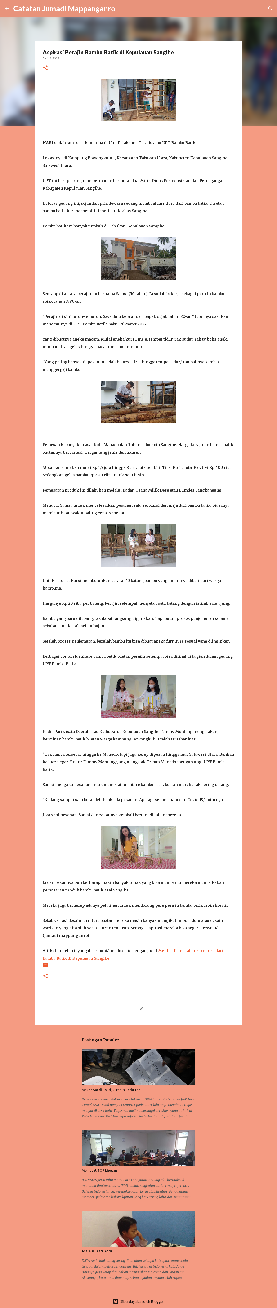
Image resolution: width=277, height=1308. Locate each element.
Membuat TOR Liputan (99, 1170)
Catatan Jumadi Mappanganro (64, 8)
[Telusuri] (122, 8)
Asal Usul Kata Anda (97, 1251)
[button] (45, 68)
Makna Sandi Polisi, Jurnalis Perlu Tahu (112, 1090)
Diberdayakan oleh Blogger (138, 1301)
